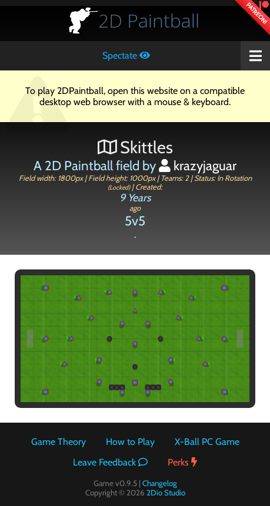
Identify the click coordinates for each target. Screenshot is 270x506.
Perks (182, 462)
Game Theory (58, 441)
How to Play (130, 441)
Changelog (159, 483)
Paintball (148, 20)
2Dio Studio (165, 492)
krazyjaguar (197, 165)
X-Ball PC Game (207, 441)
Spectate (126, 55)
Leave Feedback (110, 462)
